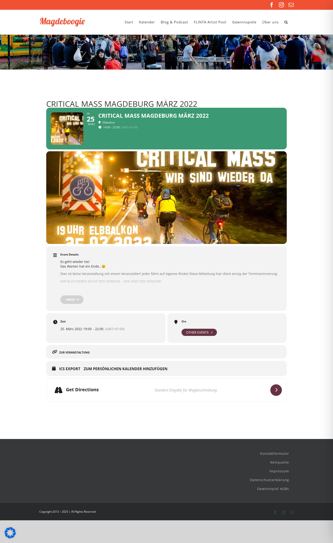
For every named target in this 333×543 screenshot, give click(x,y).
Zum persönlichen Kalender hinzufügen (125, 369)
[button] (286, 22)
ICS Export (69, 369)
